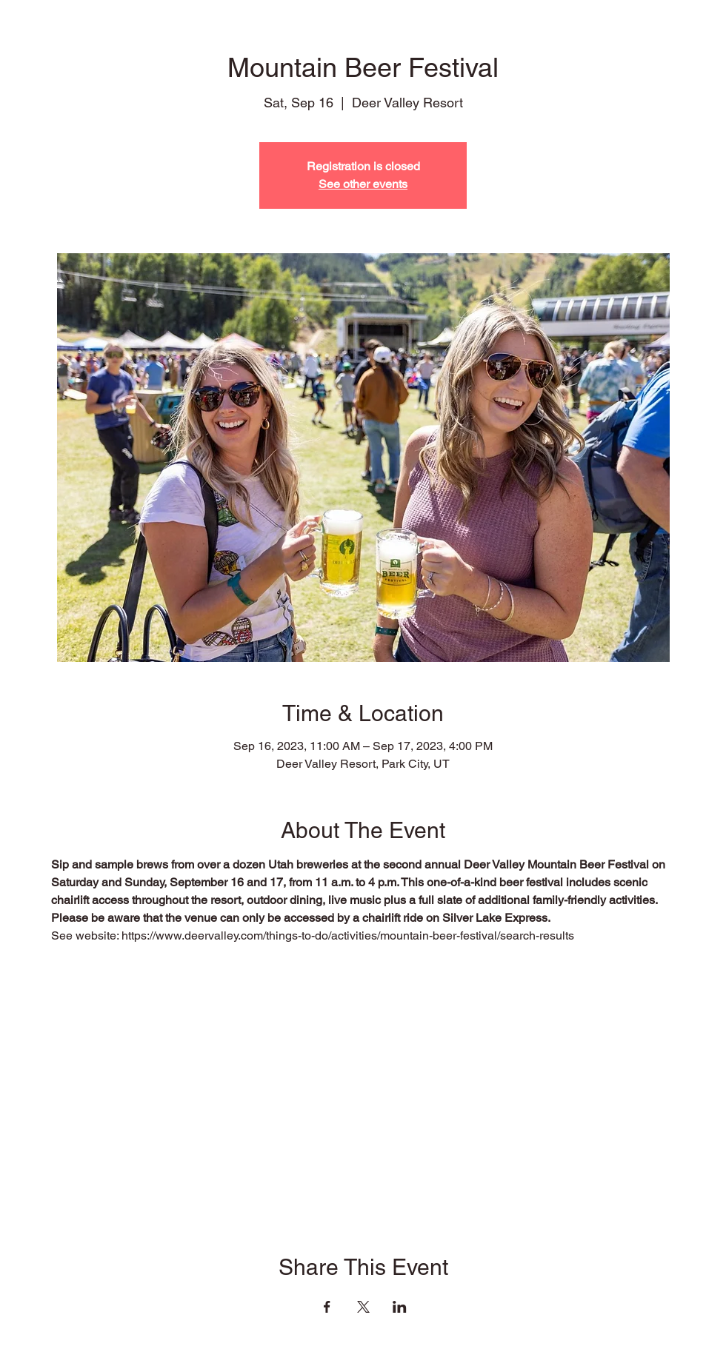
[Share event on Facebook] (327, 1307)
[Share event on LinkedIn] (400, 1307)
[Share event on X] (363, 1307)
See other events (363, 184)
